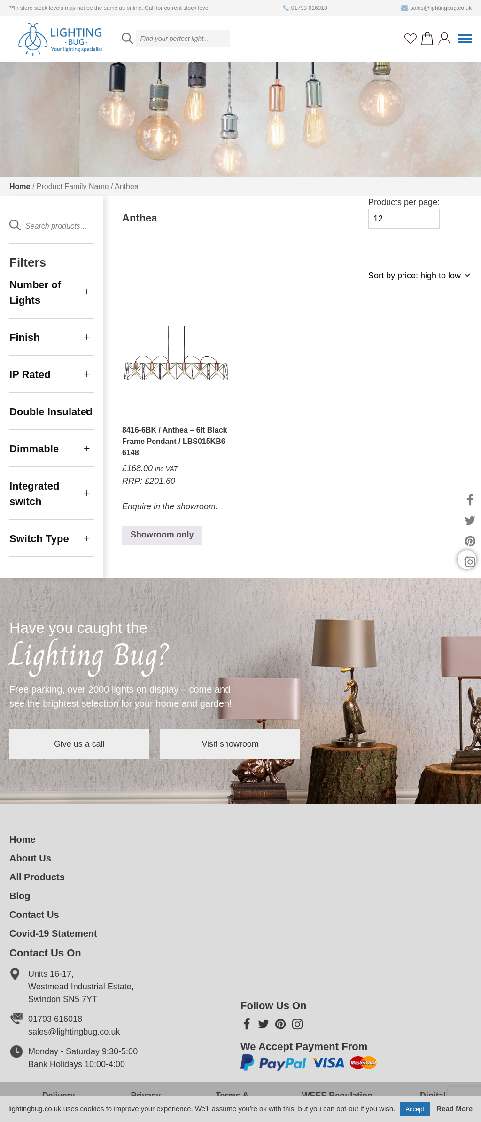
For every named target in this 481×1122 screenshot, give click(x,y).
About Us (30, 858)
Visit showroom (232, 744)
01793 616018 (305, 8)
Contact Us (34, 914)
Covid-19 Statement (53, 933)
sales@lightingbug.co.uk (436, 8)
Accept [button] (414, 1109)
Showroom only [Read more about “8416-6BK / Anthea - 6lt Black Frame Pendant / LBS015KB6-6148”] (162, 535)
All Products (37, 877)
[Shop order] (415, 280)
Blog (19, 896)
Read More (454, 1109)
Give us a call (79, 744)
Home (19, 186)
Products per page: (404, 213)
